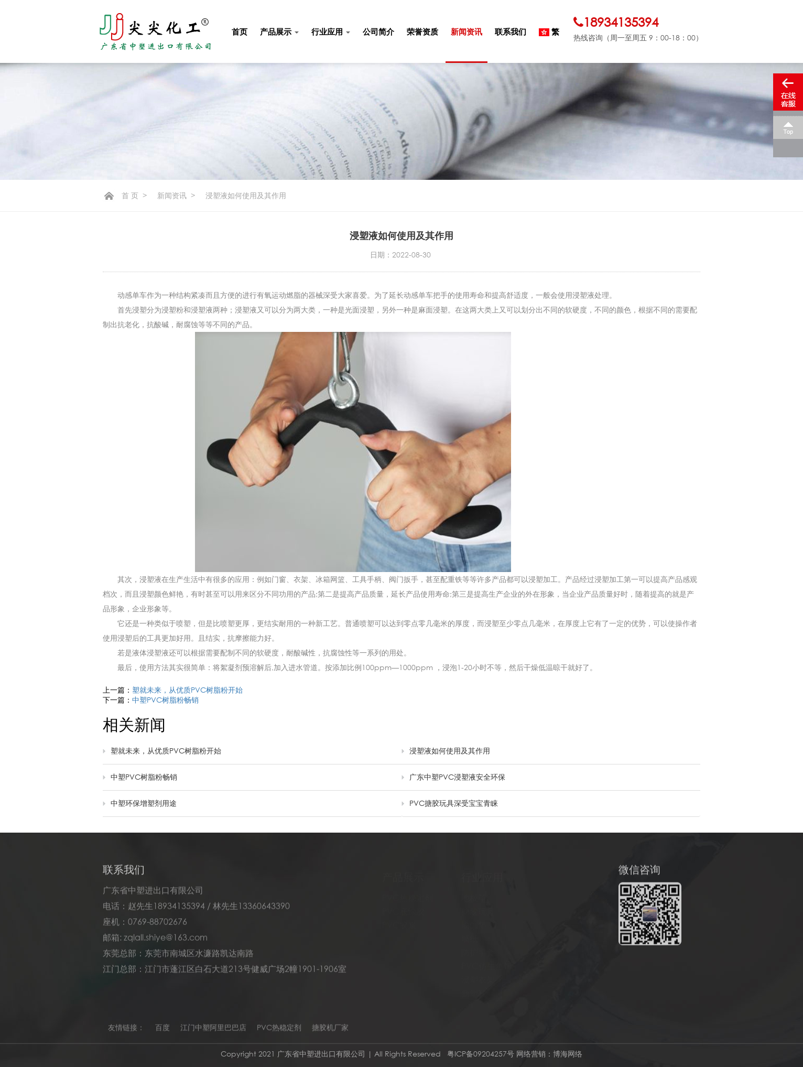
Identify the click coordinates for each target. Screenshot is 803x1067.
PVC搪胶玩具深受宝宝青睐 (453, 803)
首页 (239, 31)
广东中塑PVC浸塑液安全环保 (457, 776)
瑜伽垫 (473, 920)
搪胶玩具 (478, 907)
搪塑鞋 (473, 989)
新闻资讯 (466, 31)
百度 (162, 1030)
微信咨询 (639, 872)
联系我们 (510, 31)
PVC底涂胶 (403, 907)
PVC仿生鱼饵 (486, 961)
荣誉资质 (422, 31)
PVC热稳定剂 (407, 893)
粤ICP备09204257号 (481, 1053)
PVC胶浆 (399, 920)
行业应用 (330, 31)
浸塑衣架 (478, 975)
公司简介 (378, 31)
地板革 (473, 893)
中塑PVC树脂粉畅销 (165, 699)
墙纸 (469, 934)
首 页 (130, 195)
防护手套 (478, 948)
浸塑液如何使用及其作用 (449, 750)
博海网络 (567, 1053)
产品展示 (279, 31)
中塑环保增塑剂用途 (144, 803)
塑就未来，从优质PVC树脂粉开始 (187, 689)
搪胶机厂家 (330, 1030)
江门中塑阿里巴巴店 (213, 1030)
